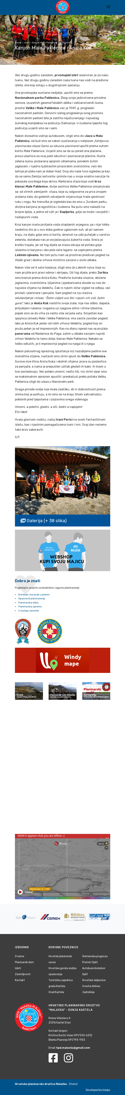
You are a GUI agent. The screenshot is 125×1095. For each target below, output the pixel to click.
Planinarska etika (28, 602)
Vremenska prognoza (95, 956)
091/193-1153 (76, 1039)
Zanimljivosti (22, 974)
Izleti (18, 968)
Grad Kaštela (56, 992)
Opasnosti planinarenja (31, 598)
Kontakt (20, 980)
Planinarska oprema (30, 606)
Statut (73, 1084)
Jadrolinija (88, 992)
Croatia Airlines (91, 986)
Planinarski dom (24, 962)
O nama (19, 956)
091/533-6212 (83, 1035)
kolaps (106, 1090)
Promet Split (90, 962)
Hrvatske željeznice (94, 980)
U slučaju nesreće (28, 610)
